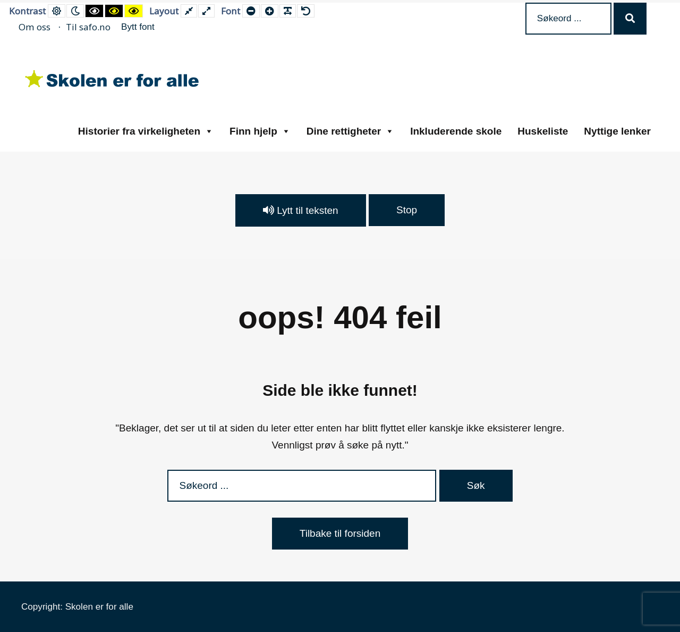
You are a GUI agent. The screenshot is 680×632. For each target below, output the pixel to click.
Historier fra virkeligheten (146, 131)
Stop (406, 209)
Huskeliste (542, 131)
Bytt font (138, 27)
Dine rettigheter (350, 131)
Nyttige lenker (617, 131)
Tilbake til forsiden (340, 533)
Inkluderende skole (456, 131)
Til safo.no (88, 27)
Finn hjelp (260, 131)
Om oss (34, 27)
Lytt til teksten (300, 210)
